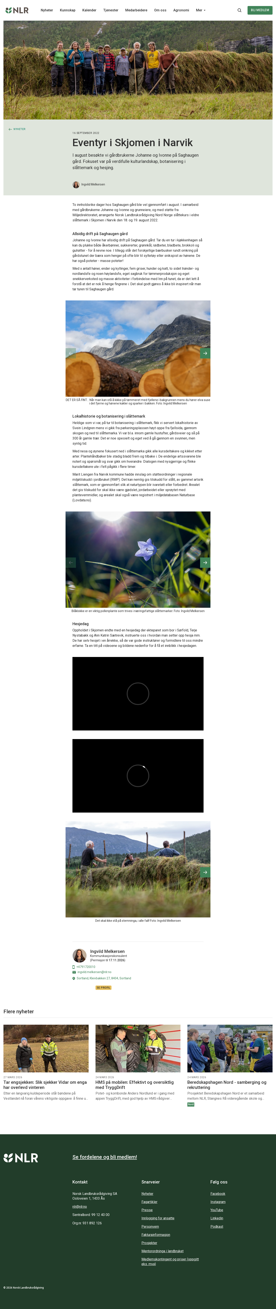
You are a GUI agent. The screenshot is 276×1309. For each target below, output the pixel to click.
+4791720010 (83, 967)
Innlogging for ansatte (157, 1218)
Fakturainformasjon (155, 1235)
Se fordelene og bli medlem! (104, 1157)
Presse (147, 1210)
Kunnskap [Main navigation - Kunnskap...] (67, 10)
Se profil (103, 987)
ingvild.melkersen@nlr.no (91, 972)
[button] (205, 353)
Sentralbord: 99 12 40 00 (91, 1215)
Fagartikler (149, 1202)
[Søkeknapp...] (239, 10)
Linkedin (216, 1218)
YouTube (216, 1210)
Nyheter (147, 1194)
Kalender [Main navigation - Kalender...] (89, 10)
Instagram (218, 1202)
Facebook (217, 1194)
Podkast (216, 1227)
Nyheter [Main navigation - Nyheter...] (47, 10)
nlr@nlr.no (79, 1207)
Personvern (150, 1227)
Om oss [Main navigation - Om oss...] (160, 10)
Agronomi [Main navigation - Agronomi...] (181, 10)
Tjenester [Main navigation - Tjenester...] (110, 10)
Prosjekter (149, 1243)
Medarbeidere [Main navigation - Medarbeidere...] (136, 10)
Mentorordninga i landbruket (162, 1251)
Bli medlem (260, 10)
